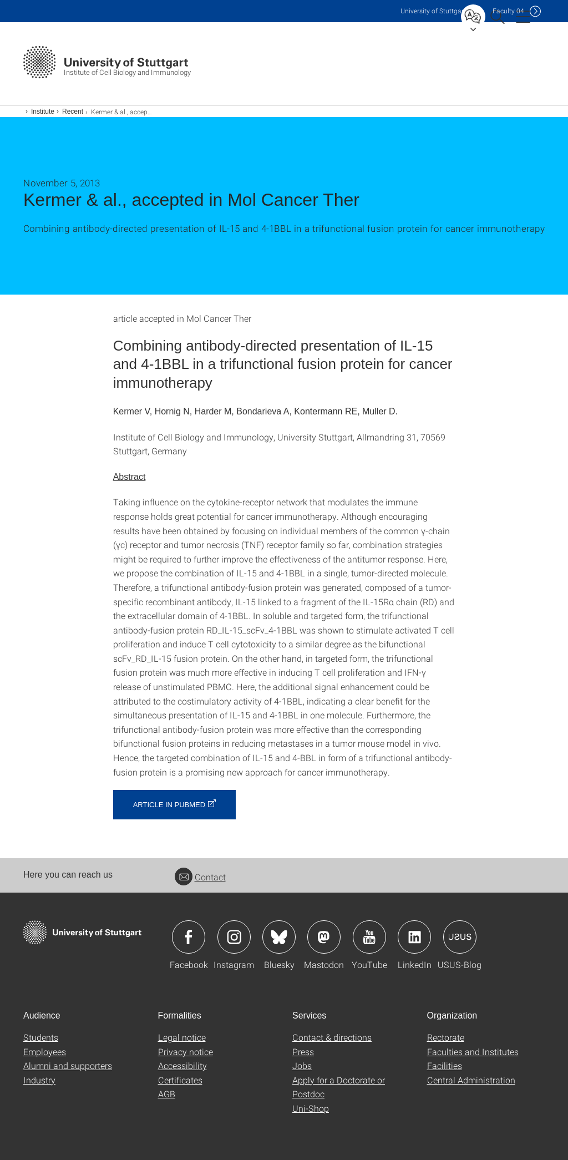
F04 (508, 11)
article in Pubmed (169, 805)
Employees (44, 1051)
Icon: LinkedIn (414, 937)
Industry (39, 1080)
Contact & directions (332, 1037)
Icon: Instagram (234, 937)
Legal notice (182, 1037)
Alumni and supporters (67, 1065)
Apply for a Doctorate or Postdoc (338, 1087)
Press (303, 1051)
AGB (166, 1094)
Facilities (444, 1065)
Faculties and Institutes (473, 1051)
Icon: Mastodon (324, 937)
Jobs (302, 1065)
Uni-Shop (310, 1108)
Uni (433, 11)
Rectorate (445, 1037)
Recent (72, 111)
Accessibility (182, 1065)
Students (40, 1037)
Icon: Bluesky (279, 937)
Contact (200, 877)
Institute (42, 111)
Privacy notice (185, 1051)
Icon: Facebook (188, 937)
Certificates (180, 1080)
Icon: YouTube (369, 937)
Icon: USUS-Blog (459, 937)
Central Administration (471, 1080)
